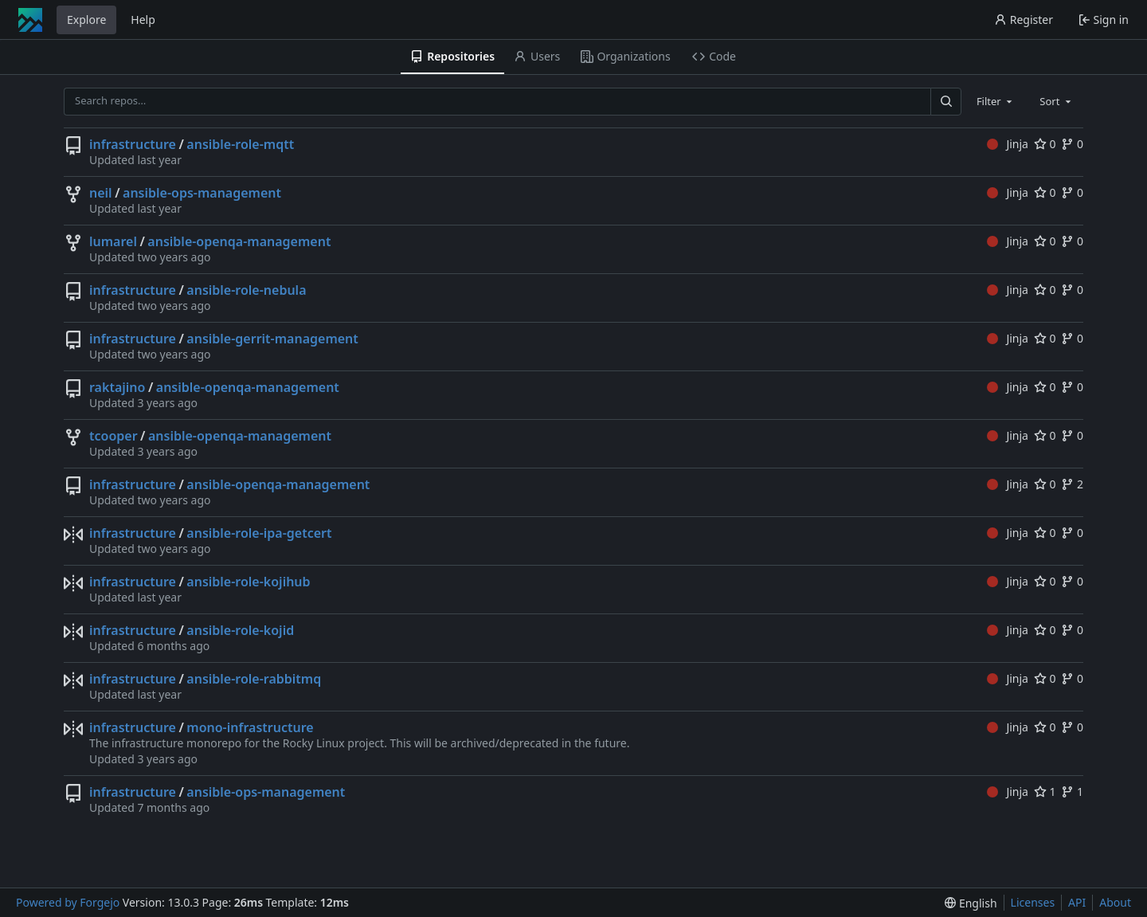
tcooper (113, 436)
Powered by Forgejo (67, 902)
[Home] (30, 20)
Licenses (1033, 902)
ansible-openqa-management (239, 241)
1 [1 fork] (1072, 791)
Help (143, 19)
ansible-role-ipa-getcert (258, 533)
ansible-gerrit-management (272, 339)
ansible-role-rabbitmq (253, 679)
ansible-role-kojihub (248, 582)
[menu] (970, 903)
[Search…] (945, 102)
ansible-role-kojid (240, 630)
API (1077, 902)
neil (100, 193)
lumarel (113, 241)
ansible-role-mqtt (240, 144)
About (1115, 902)
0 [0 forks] (1072, 143)
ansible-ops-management (202, 193)
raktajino (117, 387)
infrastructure (132, 144)
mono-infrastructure (249, 727)
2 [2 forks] (1072, 484)
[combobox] (995, 101)
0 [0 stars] (1045, 143)
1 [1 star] (1045, 791)
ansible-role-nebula (246, 290)
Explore (86, 19)
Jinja (1007, 143)
